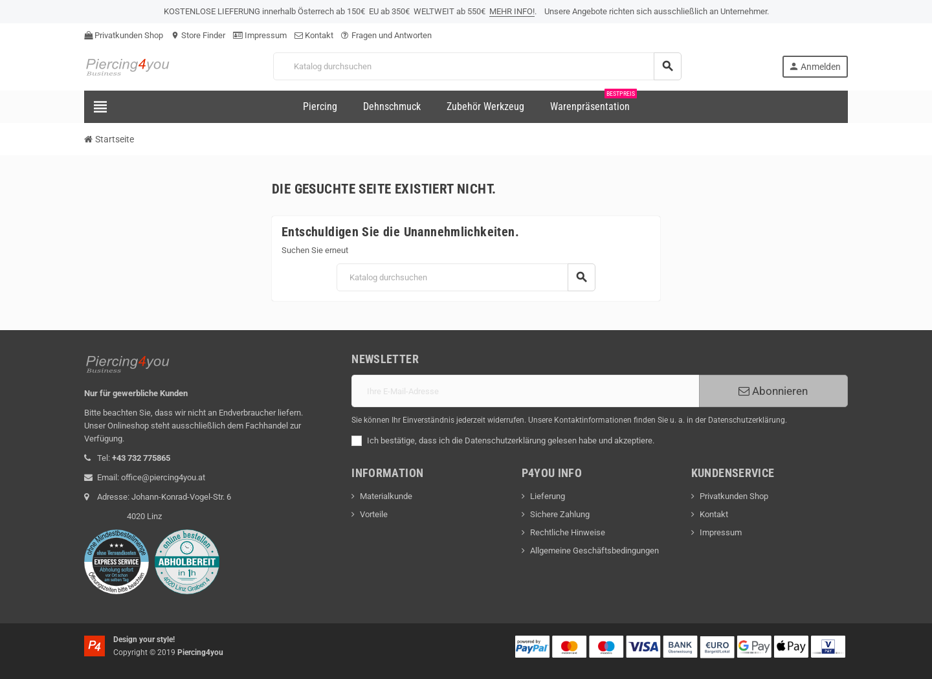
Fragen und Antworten (386, 35)
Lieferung (547, 496)
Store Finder (198, 35)
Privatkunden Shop (123, 35)
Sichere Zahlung (560, 514)
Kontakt (313, 35)
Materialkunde (386, 496)
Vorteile (374, 514)
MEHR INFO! (512, 11)
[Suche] (477, 66)
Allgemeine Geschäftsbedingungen (594, 550)
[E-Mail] (525, 391)
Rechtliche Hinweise (567, 532)
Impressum (260, 35)
